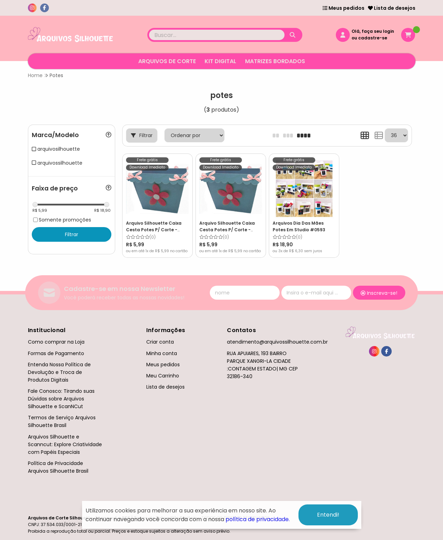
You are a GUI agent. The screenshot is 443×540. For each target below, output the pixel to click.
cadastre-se (372, 38)
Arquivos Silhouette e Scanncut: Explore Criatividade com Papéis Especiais (65, 444)
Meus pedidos (343, 8)
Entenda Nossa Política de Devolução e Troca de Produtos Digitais (59, 372)
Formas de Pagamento (56, 353)
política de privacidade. (258, 519)
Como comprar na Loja (56, 341)
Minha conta (161, 353)
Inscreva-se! (379, 293)
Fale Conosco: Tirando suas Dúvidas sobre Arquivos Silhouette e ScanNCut (61, 399)
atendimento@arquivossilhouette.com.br (277, 341)
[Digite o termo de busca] (217, 35)
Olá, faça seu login (373, 31)
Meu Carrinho (162, 375)
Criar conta (160, 341)
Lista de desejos (391, 8)
